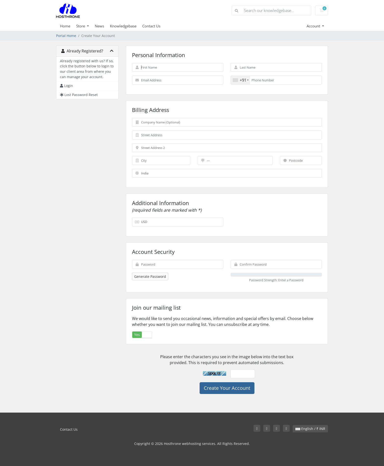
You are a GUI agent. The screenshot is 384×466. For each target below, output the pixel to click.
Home (65, 26)
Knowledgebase (123, 26)
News (99, 26)
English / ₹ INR (310, 428)
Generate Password (150, 276)
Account (314, 26)
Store (81, 26)
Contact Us (151, 26)
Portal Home (66, 35)
